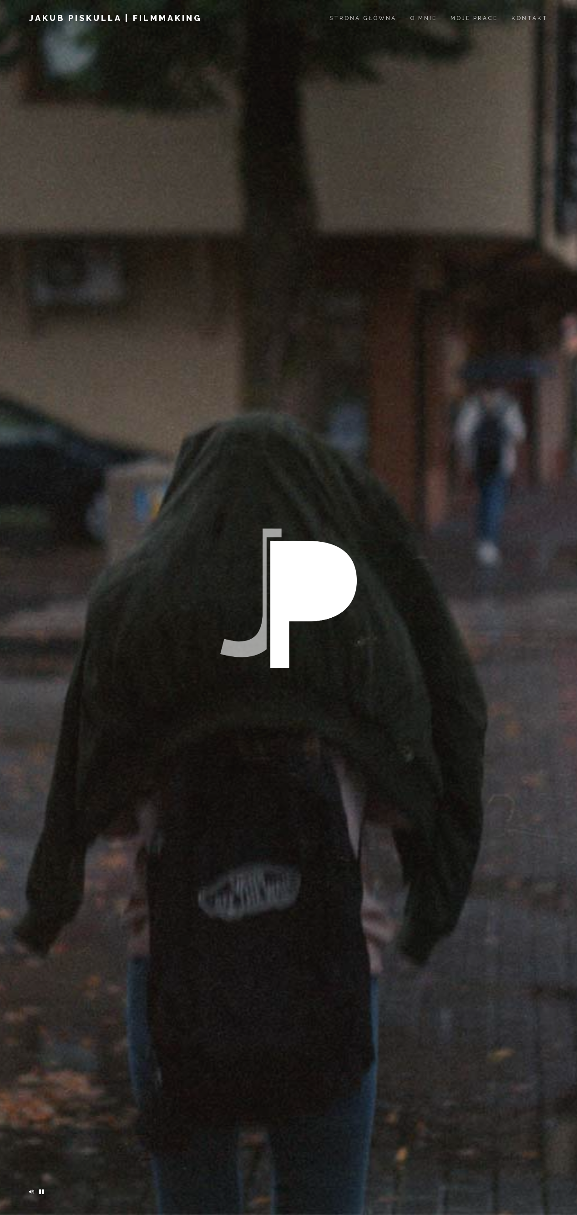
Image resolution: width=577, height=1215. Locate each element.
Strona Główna (362, 18)
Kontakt (529, 18)
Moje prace (474, 18)
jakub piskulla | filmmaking (115, 18)
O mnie (423, 18)
